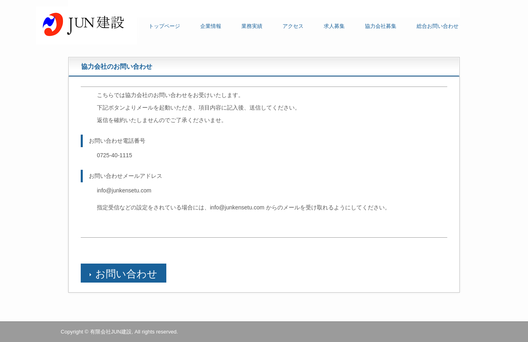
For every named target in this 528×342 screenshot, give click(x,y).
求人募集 (334, 26)
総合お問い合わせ (438, 26)
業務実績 (251, 26)
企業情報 (210, 26)
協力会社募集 (380, 26)
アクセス (293, 26)
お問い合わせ (126, 273)
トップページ (164, 26)
